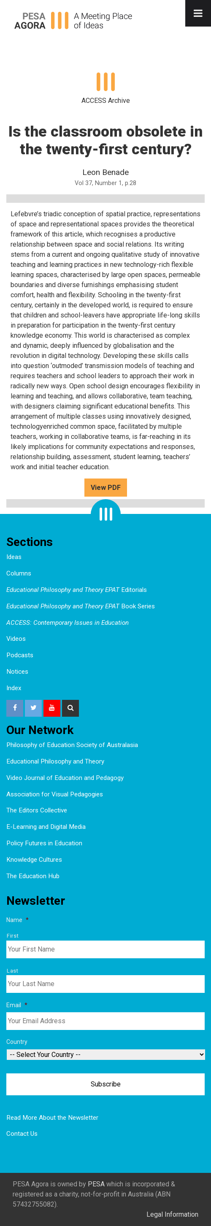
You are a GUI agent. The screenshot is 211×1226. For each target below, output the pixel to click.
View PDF (106, 488)
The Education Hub (33, 876)
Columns (18, 573)
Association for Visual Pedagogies (54, 794)
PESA (96, 1184)
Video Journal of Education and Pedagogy (65, 778)
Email (16, 1005)
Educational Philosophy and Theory (55, 761)
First (13, 936)
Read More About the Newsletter (52, 1117)
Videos (16, 639)
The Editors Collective (36, 810)
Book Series (80, 606)
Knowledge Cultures (34, 859)
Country (16, 1041)
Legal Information (172, 1214)
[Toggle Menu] (198, 13)
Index (14, 688)
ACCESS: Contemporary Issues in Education (67, 622)
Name (17, 920)
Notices (17, 671)
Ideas (14, 557)
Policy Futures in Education (44, 843)
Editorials (76, 590)
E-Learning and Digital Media (46, 827)
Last (13, 971)
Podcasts (19, 655)
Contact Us (22, 1133)
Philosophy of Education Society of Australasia (72, 745)
